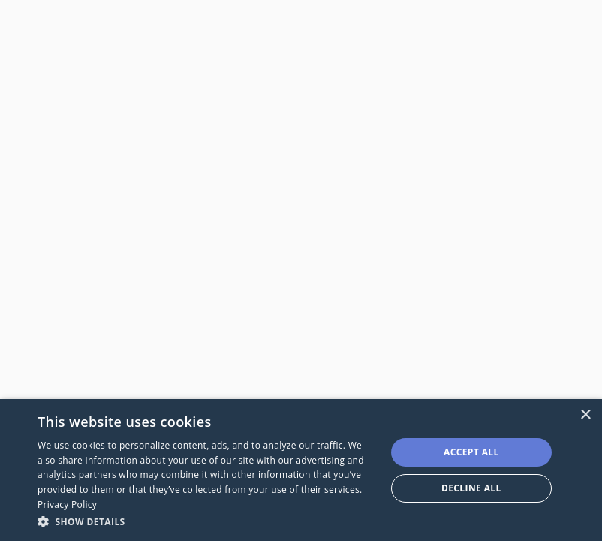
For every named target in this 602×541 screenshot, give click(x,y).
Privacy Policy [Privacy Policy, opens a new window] (67, 504)
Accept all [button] (471, 452)
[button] (206, 521)
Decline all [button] (471, 488)
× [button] (585, 415)
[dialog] (301, 470)
